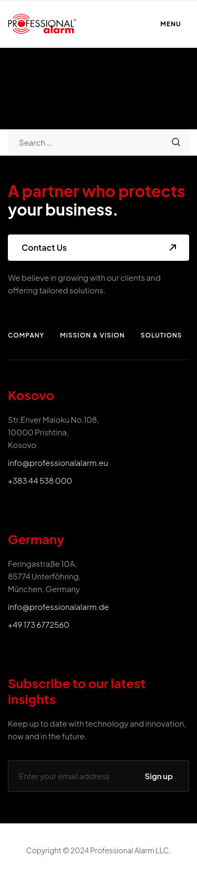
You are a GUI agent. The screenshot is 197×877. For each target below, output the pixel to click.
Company (26, 335)
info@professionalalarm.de (58, 606)
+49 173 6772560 (38, 624)
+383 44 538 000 (40, 480)
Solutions (161, 335)
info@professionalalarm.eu (58, 462)
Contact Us (44, 247)
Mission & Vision (92, 335)
